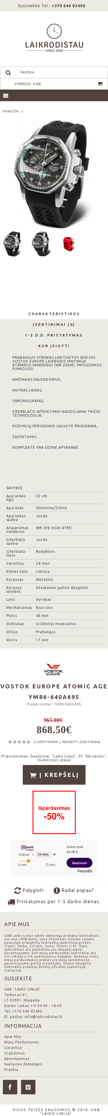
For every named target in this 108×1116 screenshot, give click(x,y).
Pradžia (11, 1069)
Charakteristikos (54, 314)
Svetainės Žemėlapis (23, 1064)
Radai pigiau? (74, 891)
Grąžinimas (14, 1053)
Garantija (13, 1048)
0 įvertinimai (46, 742)
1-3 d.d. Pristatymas (54, 335)
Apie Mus (12, 1037)
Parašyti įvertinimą (81, 742)
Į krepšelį (54, 775)
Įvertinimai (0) (54, 324)
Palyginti (29, 891)
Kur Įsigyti (54, 346)
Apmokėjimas (16, 1058)
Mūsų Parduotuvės (21, 1042)
